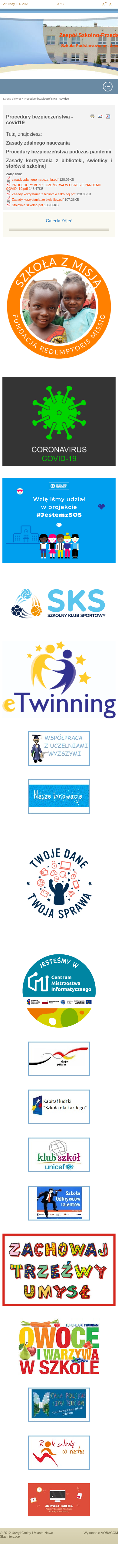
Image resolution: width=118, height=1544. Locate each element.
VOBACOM (109, 1533)
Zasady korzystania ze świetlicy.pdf (38, 199)
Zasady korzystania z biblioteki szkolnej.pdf (43, 194)
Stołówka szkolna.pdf (27, 205)
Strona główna (12, 98)
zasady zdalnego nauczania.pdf (35, 179)
